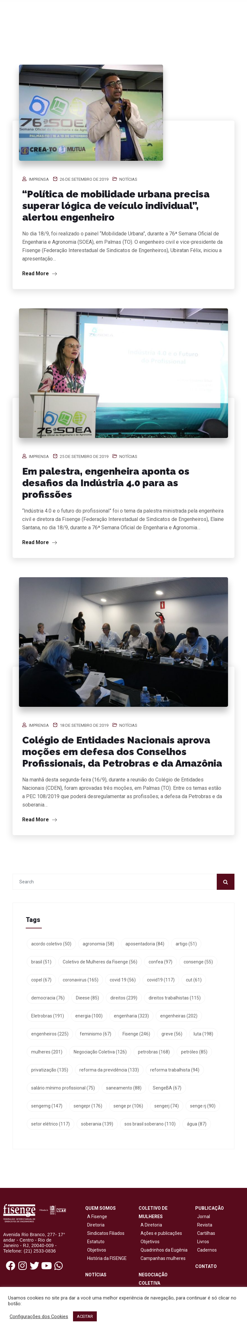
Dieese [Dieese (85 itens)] (87, 997)
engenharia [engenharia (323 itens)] (131, 1015)
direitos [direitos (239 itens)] (123, 997)
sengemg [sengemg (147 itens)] (46, 1105)
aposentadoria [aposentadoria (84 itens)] (144, 943)
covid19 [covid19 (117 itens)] (161, 979)
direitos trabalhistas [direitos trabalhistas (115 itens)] (175, 997)
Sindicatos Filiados (104, 1233)
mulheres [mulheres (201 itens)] (46, 1051)
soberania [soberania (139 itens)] (97, 1123)
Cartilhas (206, 1233)
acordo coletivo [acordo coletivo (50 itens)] (51, 943)
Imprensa (39, 179)
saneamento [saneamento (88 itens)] (124, 1087)
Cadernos (207, 1250)
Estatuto (95, 1241)
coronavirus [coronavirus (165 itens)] (80, 979)
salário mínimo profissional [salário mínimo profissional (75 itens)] (63, 1087)
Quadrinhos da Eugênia (163, 1250)
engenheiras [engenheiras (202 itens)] (178, 1015)
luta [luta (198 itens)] (203, 1033)
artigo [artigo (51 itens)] (186, 943)
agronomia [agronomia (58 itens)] (98, 943)
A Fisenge (96, 1216)
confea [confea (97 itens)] (160, 961)
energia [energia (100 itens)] (89, 1015)
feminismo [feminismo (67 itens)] (95, 1033)
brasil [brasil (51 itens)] (41, 961)
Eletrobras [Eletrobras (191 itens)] (47, 1015)
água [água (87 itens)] (196, 1123)
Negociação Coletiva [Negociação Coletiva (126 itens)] (100, 1051)
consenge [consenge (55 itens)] (198, 961)
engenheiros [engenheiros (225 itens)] (50, 1033)
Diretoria (95, 1224)
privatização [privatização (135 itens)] (49, 1069)
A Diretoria (150, 1224)
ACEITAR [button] (85, 1316)
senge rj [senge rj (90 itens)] (202, 1105)
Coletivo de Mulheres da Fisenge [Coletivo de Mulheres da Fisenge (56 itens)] (100, 961)
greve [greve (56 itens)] (171, 1033)
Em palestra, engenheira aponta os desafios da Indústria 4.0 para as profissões (105, 483)
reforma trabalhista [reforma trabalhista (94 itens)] (174, 1069)
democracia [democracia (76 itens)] (48, 997)
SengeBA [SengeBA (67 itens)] (167, 1087)
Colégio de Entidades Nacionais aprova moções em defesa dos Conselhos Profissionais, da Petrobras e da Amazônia (122, 751)
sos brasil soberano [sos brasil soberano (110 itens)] (150, 1123)
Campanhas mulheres (162, 1258)
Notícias (128, 179)
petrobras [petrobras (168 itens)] (154, 1051)
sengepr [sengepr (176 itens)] (88, 1105)
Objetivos (95, 1250)
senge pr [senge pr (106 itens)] (128, 1105)
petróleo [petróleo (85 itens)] (194, 1051)
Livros (203, 1241)
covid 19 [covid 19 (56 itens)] (123, 979)
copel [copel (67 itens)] (41, 979)
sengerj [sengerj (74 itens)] (166, 1105)
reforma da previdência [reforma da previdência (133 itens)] (109, 1069)
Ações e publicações (160, 1233)
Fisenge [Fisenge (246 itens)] (136, 1033)
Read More (39, 273)
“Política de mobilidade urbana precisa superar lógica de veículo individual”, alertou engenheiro (116, 205)
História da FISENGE (106, 1258)
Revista (204, 1224)
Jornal (203, 1216)
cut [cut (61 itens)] (194, 979)
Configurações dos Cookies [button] (39, 1316)
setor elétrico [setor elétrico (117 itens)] (50, 1123)
